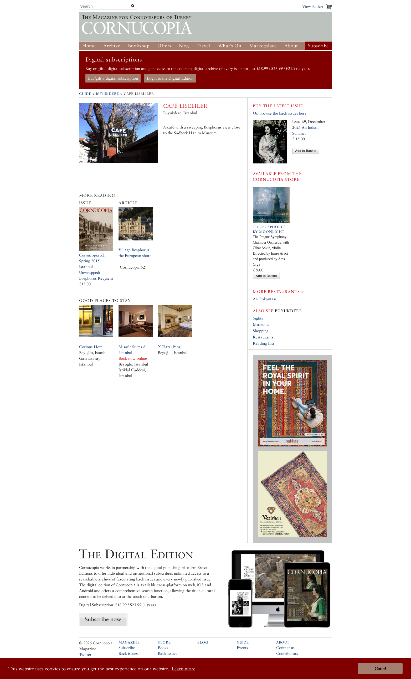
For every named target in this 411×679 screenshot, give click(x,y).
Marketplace (263, 45)
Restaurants (263, 337)
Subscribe (318, 45)
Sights (258, 318)
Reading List (263, 343)
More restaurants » (278, 291)
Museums (261, 324)
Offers (164, 45)
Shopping (261, 330)
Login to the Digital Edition (170, 78)
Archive (111, 45)
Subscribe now (103, 619)
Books (163, 647)
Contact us (285, 647)
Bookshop (139, 45)
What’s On (229, 45)
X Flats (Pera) (170, 346)
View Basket (312, 6)
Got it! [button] (380, 668)
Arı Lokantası (264, 299)
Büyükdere (107, 94)
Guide (85, 94)
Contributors (287, 653)
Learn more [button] (183, 668)
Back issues (128, 653)
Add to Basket (305, 151)
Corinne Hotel (91, 346)
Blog (184, 45)
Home (88, 45)
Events (242, 647)
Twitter (85, 654)
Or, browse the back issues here (279, 113)
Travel (203, 45)
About (291, 45)
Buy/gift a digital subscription (113, 78)
